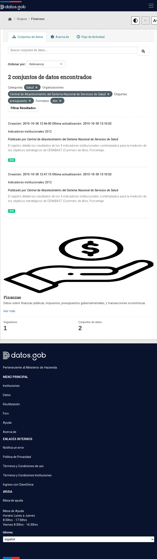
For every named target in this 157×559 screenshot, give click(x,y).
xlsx (12, 160)
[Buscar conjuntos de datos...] (72, 50)
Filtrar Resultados (23, 108)
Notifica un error (13, 447)
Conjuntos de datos (27, 36)
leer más (9, 311)
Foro (6, 413)
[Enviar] (143, 51)
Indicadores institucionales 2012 (30, 131)
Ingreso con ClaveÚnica (18, 484)
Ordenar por (16, 64)
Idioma (7, 532)
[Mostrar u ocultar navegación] (151, 5)
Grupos (22, 19)
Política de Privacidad (17, 457)
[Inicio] (10, 19)
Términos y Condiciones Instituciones (27, 475)
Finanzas (38, 19)
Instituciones (11, 385)
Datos (7, 395)
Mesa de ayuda (13, 500)
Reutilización (11, 404)
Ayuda (7, 422)
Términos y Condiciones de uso (23, 466)
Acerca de (59, 36)
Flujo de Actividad (90, 36)
